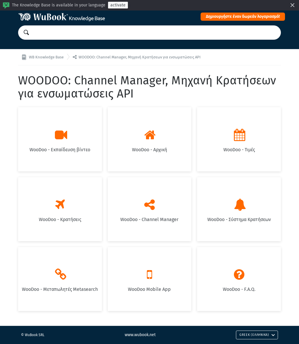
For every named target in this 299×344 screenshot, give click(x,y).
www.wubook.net (140, 334)
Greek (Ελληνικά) (257, 335)
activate (118, 5)
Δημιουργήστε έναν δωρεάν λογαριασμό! (243, 16)
